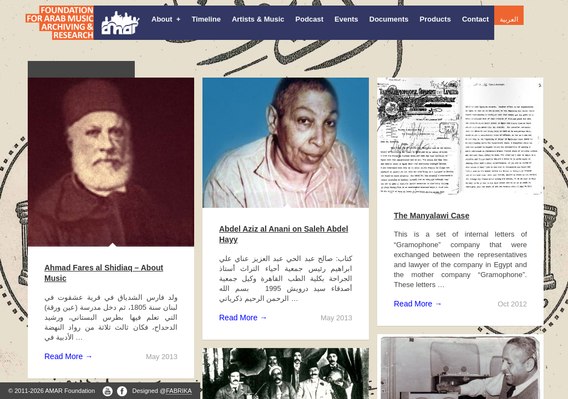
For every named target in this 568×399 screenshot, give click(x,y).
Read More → (68, 356)
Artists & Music (258, 19)
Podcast (310, 19)
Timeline (206, 19)
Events (346, 19)
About (165, 19)
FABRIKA (178, 390)
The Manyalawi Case (431, 215)
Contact (475, 19)
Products (435, 19)
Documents (389, 19)
